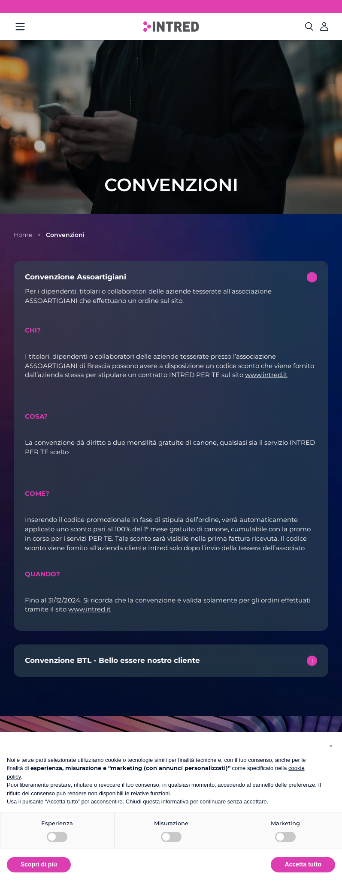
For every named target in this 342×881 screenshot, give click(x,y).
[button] (331, 745)
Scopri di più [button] (39, 864)
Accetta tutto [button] (302, 864)
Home (23, 235)
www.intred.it (266, 375)
